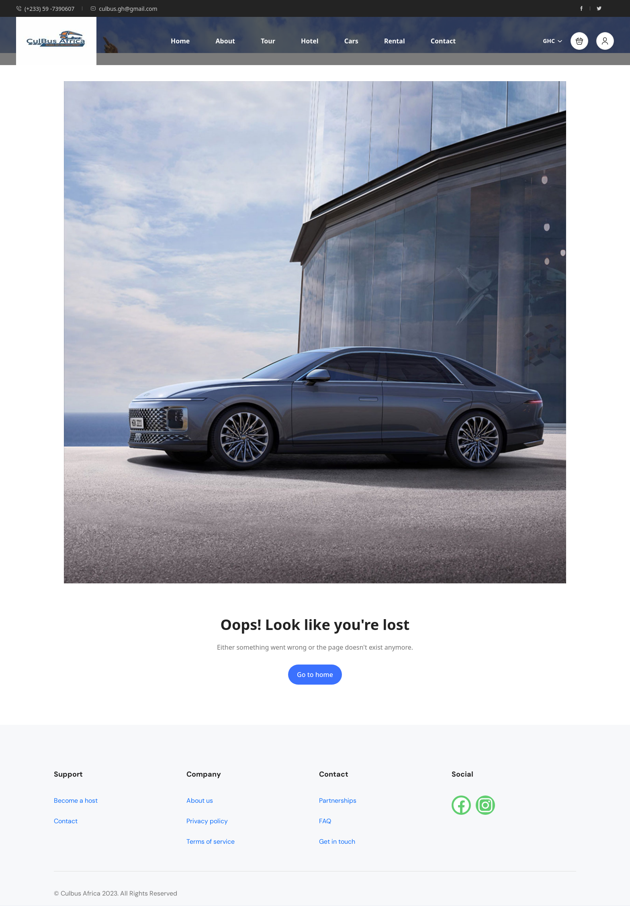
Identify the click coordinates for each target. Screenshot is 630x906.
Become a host (76, 800)
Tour (268, 41)
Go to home (315, 674)
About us (199, 800)
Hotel (310, 41)
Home (180, 41)
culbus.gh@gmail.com (123, 8)
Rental (394, 41)
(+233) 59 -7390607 (45, 8)
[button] (579, 41)
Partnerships (337, 800)
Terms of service (210, 841)
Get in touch (337, 841)
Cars (351, 41)
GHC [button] (552, 41)
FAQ (325, 821)
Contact (443, 41)
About (225, 41)
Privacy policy (207, 821)
